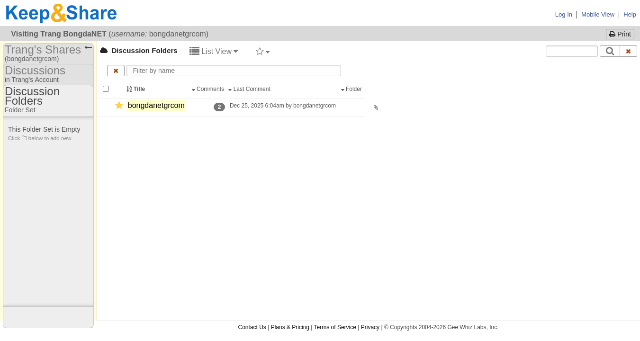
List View (213, 51)
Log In (563, 14)
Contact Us (252, 123)
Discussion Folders (139, 50)
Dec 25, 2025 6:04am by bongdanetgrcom (283, 105)
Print (620, 34)
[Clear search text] (628, 51)
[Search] (610, 51)
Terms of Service (335, 123)
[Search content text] (572, 51)
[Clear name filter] (116, 70)
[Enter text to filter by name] (233, 70)
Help (629, 14)
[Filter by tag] (263, 51)
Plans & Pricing (290, 123)
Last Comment (250, 89)
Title (136, 89)
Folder (352, 89)
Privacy (370, 123)
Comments (209, 89)
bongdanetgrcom (156, 105)
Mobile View (597, 14)
